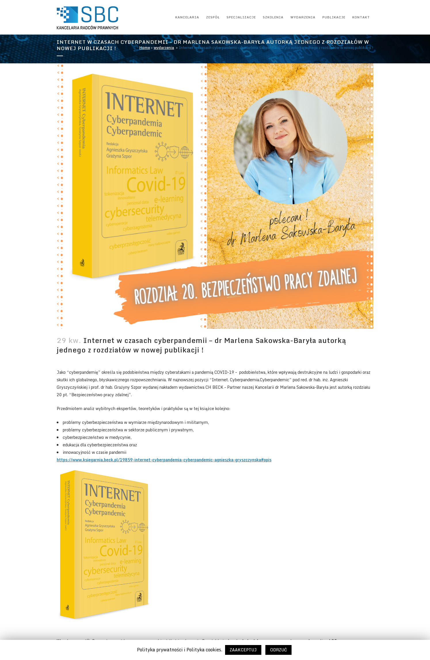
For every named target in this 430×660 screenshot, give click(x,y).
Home (144, 47)
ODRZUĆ (278, 649)
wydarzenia (164, 47)
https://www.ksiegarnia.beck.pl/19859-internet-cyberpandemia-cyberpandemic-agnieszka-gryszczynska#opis (164, 459)
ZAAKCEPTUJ (243, 649)
